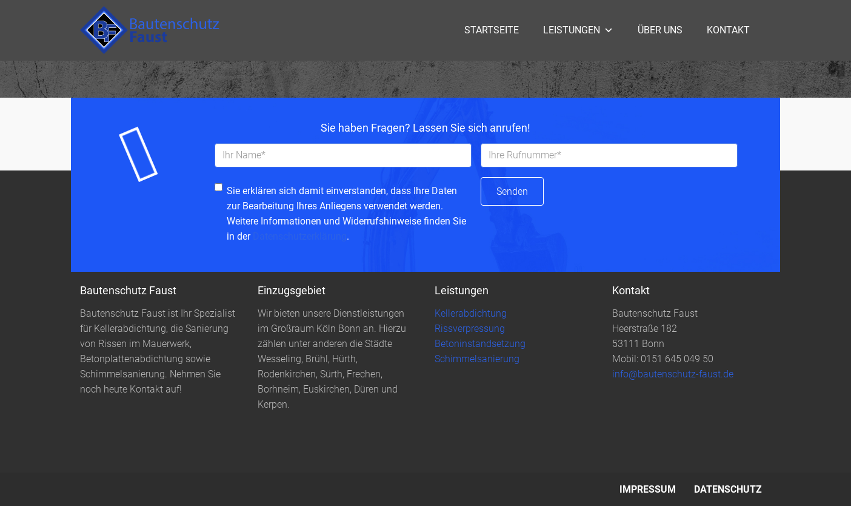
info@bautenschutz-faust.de (672, 374)
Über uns (660, 30)
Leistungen (578, 30)
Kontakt (728, 30)
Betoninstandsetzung (480, 343)
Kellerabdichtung (471, 313)
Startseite (491, 30)
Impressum (647, 489)
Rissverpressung (470, 328)
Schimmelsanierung (477, 359)
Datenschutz (728, 489)
